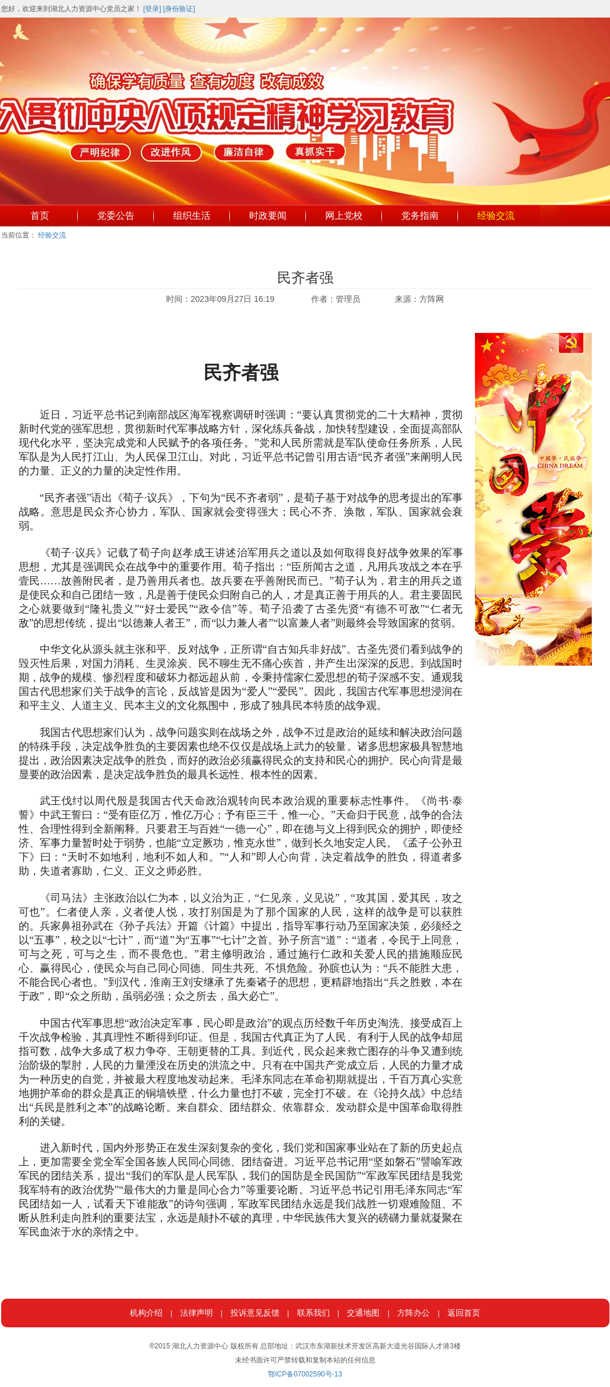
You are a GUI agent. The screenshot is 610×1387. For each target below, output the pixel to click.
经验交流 (496, 216)
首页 (39, 216)
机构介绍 (146, 1312)
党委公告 (116, 216)
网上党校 (344, 216)
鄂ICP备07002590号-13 (305, 1374)
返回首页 (463, 1312)
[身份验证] (179, 9)
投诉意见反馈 (255, 1312)
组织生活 (192, 216)
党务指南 (420, 216)
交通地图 (363, 1312)
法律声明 (196, 1312)
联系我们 (313, 1312)
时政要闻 (268, 216)
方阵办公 (413, 1312)
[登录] (152, 9)
